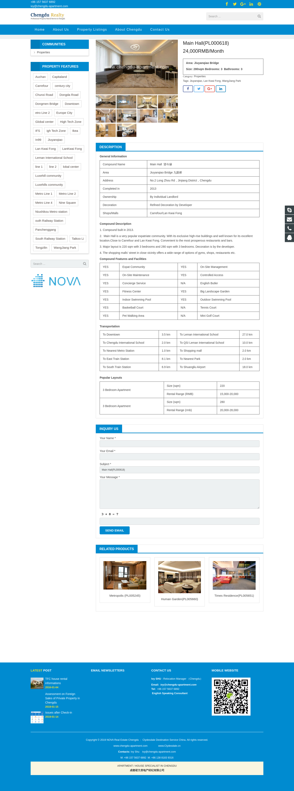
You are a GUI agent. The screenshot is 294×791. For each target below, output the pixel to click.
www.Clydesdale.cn (169, 745)
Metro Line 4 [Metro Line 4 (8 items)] (43, 226)
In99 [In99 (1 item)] (38, 164)
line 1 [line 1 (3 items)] (39, 190)
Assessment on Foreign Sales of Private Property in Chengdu (62, 698)
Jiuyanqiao (196, 105)
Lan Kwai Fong (212, 105)
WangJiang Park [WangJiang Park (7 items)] (65, 271)
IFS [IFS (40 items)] (37, 155)
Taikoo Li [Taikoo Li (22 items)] (78, 262)
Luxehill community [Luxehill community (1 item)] (48, 199)
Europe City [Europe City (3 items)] (64, 137)
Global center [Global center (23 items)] (44, 146)
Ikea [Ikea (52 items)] (75, 155)
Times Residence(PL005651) (234, 629)
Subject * (105, 490)
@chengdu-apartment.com (180, 684)
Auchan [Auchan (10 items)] (40, 101)
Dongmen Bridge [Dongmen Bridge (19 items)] (46, 128)
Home (123, 53)
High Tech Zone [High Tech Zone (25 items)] (70, 146)
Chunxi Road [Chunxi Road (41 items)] (44, 119)
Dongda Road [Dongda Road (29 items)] (69, 119)
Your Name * (108, 462)
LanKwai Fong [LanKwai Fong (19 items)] (72, 173)
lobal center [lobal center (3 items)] (71, 190)
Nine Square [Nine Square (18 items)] (67, 226)
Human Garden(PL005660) (179, 632)
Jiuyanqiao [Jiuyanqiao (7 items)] (55, 164)
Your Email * (107, 476)
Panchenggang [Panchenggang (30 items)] (45, 253)
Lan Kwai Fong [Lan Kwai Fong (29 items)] (45, 173)
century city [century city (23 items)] (62, 110)
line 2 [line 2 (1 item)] (53, 190)
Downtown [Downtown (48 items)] (72, 128)
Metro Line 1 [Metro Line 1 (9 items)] (43, 217)
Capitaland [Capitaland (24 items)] (59, 101)
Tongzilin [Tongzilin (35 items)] (41, 271)
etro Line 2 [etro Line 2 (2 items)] (42, 137)
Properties (138, 53)
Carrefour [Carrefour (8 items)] (41, 110)
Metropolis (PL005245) (124, 629)
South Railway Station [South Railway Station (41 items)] (50, 262)
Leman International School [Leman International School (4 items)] (54, 181)
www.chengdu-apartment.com (131, 745)
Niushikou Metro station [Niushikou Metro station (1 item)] (51, 235)
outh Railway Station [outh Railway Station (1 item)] (49, 244)
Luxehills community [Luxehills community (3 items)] (49, 208)
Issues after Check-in (58, 712)
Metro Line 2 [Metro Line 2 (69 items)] (67, 217)
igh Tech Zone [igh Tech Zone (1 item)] (56, 155)
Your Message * (110, 504)
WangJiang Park (231, 105)
